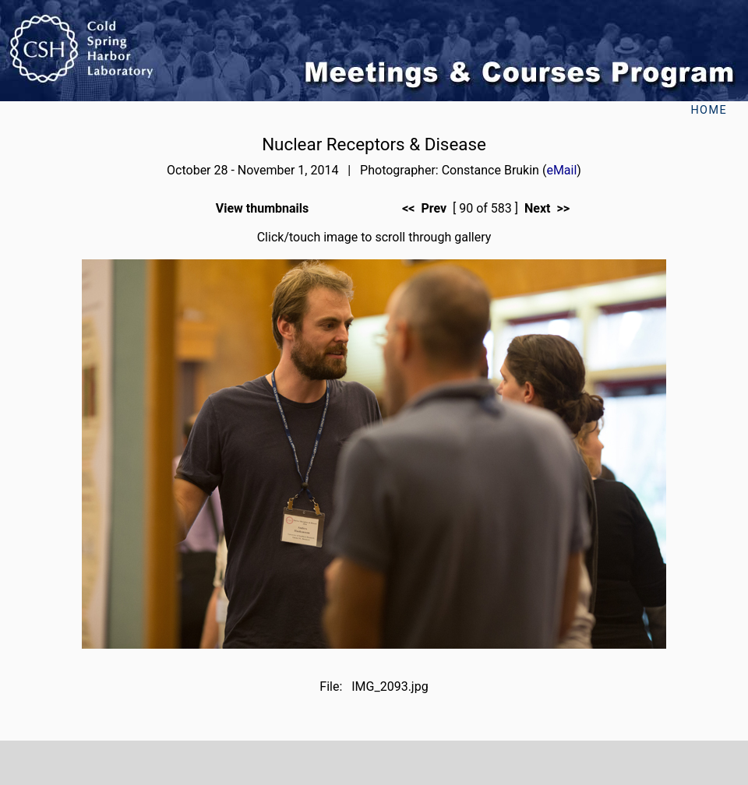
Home (708, 110)
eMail (561, 170)
